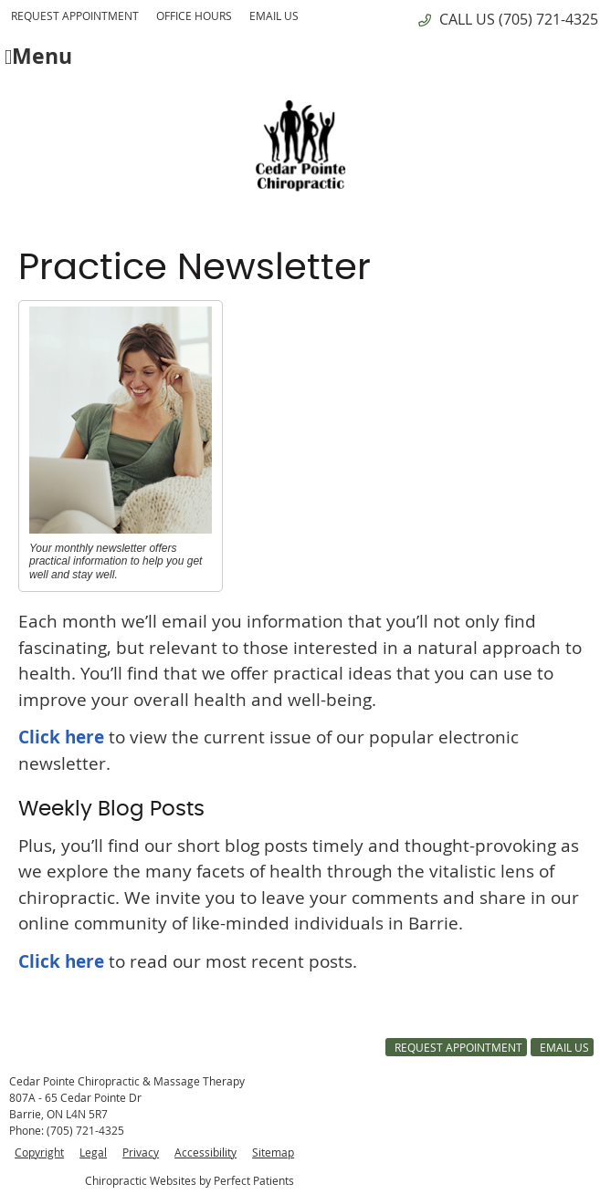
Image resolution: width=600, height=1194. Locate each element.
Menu (38, 55)
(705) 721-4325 (548, 19)
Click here (61, 737)
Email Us (274, 15)
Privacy (140, 1152)
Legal (93, 1152)
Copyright (39, 1152)
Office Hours (194, 15)
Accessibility (205, 1152)
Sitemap (273, 1152)
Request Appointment (75, 15)
